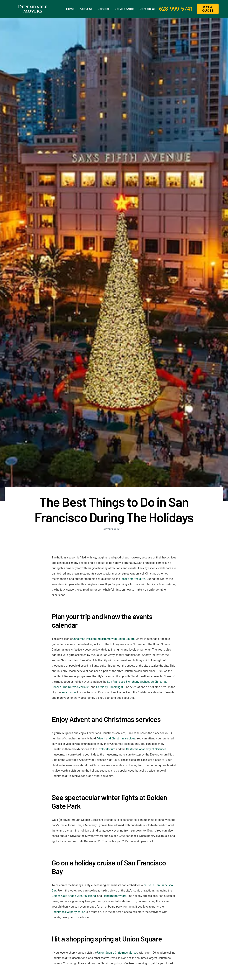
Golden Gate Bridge (64, 896)
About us (86, 9)
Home (70, 9)
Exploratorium (106, 749)
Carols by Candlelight (109, 687)
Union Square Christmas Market (117, 952)
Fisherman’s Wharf (114, 896)
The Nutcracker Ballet (76, 687)
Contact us (147, 9)
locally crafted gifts (133, 579)
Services (104, 9)
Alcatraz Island (86, 896)
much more (69, 692)
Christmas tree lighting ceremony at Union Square (103, 639)
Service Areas (124, 9)
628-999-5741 (176, 9)
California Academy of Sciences (146, 749)
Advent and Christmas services (116, 738)
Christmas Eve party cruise (68, 912)
